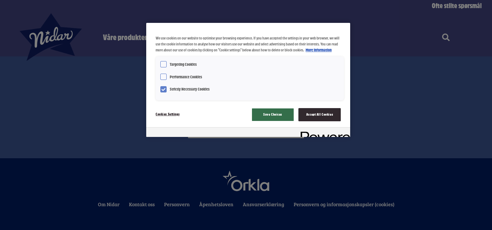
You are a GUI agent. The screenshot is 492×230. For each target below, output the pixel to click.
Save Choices (272, 114)
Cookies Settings (167, 114)
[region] (248, 80)
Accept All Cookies (319, 114)
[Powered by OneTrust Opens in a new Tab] (323, 133)
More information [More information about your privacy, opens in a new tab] (319, 50)
